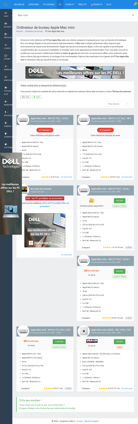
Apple (37, 97)
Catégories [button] (33, 4)
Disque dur (7, 91)
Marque (8, 68)
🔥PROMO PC (96, 4)
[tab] (6, 14)
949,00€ (119, 201)
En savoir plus (66, 177)
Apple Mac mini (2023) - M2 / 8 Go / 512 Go (112, 330)
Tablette (82, 4)
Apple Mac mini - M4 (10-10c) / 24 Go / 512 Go (54, 118)
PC (60, 4)
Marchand (8, 78)
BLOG (109, 4)
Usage (7, 46)
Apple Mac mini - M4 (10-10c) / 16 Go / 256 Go (114, 259)
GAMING (8, 124)
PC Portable (49, 4)
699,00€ (119, 342)
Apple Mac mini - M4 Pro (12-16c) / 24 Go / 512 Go (56, 330)
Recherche (19, 4)
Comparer (25, 177)
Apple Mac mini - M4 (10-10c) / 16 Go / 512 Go (114, 189)
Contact (80, 421)
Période (8, 36)
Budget (8, 25)
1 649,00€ (59, 342)
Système (8, 146)
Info (6, 14)
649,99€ (119, 271)
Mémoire (8, 103)
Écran (7, 57)
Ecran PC (69, 4)
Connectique (8, 135)
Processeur (8, 114)
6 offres (129, 247)
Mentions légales (92, 421)
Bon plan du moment (41, 189)
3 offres (129, 318)
